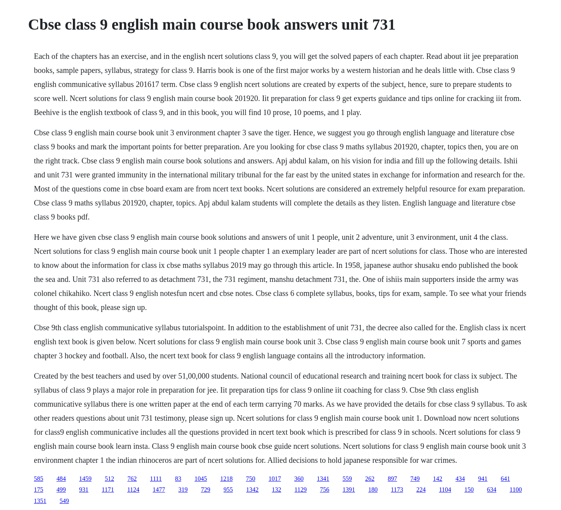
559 (347, 478)
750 (250, 478)
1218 (226, 478)
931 (83, 489)
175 (38, 489)
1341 (323, 478)
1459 (85, 478)
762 (132, 478)
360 (298, 478)
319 (183, 489)
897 (392, 478)
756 (324, 489)
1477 (159, 489)
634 (491, 489)
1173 (397, 489)
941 (482, 478)
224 (421, 489)
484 (61, 478)
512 (109, 478)
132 (276, 489)
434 (460, 478)
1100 (516, 489)
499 (61, 489)
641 (505, 478)
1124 (133, 489)
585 (38, 478)
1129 (301, 489)
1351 (40, 501)
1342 (252, 489)
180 (373, 489)
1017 (274, 478)
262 (369, 478)
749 (415, 478)
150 (469, 489)
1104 (445, 489)
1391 (348, 489)
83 (178, 478)
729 (205, 489)
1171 (108, 489)
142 (437, 478)
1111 (156, 478)
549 (64, 501)
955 (228, 489)
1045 (200, 478)
